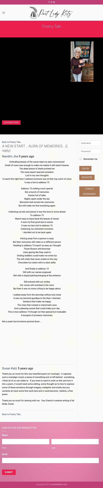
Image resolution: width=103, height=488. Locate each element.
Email (4, 454)
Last (53, 448)
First (4, 448)
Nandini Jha (10, 156)
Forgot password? (89, 191)
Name (5, 435)
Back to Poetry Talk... (12, 142)
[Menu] (3, 12)
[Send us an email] (54, 2)
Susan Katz (9, 368)
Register (87, 177)
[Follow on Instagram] (51, 2)
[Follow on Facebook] (49, 2)
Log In (85, 168)
